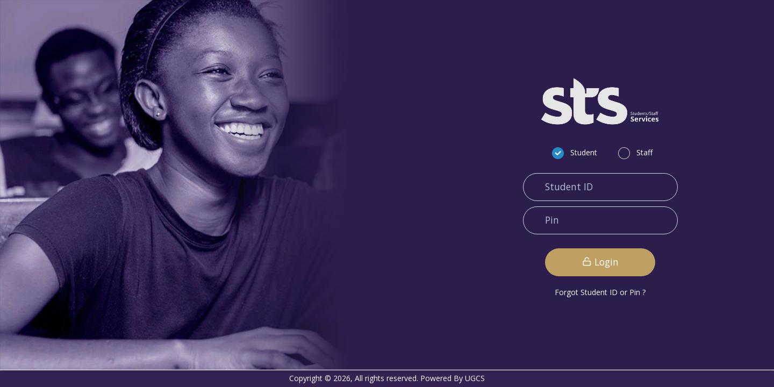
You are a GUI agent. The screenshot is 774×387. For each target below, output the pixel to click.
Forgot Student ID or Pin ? (600, 292)
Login (600, 261)
